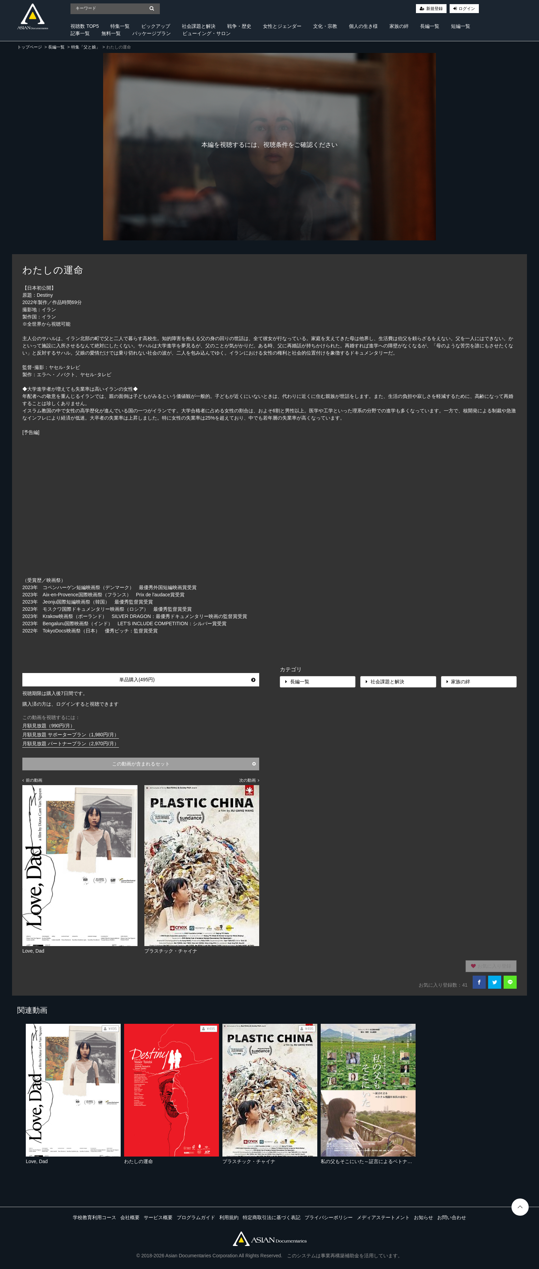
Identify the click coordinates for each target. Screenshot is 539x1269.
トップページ (29, 47)
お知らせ (423, 1217)
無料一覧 (111, 33)
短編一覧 (460, 26)
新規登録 (434, 8)
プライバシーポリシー (329, 1217)
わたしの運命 (138, 1161)
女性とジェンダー (282, 26)
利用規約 (229, 1217)
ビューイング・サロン (207, 33)
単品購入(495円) (187, 679)
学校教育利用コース (94, 1217)
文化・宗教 (325, 26)
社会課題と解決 (199, 26)
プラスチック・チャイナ (248, 1161)
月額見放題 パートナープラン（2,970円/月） (70, 743)
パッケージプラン (151, 33)
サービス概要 (158, 1217)
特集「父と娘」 (85, 47)
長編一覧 (429, 26)
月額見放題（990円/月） (48, 725)
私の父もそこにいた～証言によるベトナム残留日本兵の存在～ (388, 1161)
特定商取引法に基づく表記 (271, 1217)
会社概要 (130, 1217)
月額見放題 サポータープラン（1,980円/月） (70, 734)
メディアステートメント (383, 1217)
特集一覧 (120, 26)
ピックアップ (155, 26)
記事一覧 (80, 33)
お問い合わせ (451, 1217)
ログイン (467, 8)
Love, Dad (37, 1161)
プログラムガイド (196, 1217)
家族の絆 (399, 26)
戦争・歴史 (239, 26)
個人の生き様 (363, 26)
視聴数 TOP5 (84, 26)
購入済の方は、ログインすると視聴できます (70, 704)
